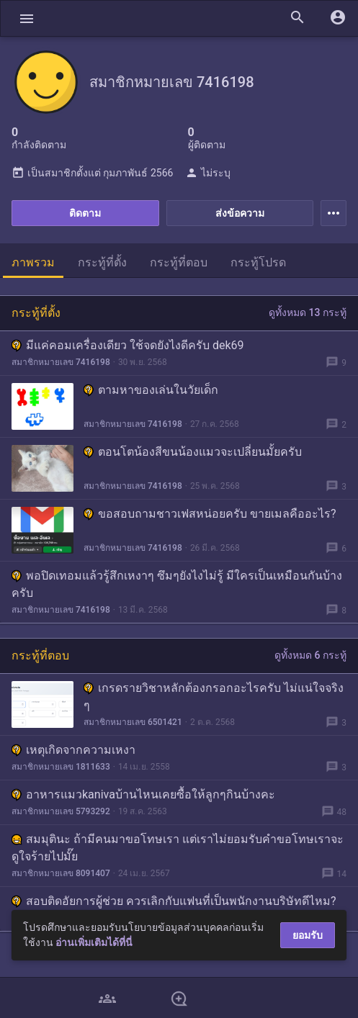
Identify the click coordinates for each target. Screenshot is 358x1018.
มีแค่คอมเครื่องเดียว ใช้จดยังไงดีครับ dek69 (128, 345)
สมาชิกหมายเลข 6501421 (133, 722)
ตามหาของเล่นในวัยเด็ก (151, 390)
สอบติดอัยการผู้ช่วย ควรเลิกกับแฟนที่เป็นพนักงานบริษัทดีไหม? (174, 901)
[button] (27, 18)
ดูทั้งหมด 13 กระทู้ (307, 312)
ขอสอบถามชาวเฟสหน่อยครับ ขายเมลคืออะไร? (210, 514)
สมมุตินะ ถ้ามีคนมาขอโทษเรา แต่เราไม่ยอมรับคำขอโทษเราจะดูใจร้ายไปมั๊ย (178, 847)
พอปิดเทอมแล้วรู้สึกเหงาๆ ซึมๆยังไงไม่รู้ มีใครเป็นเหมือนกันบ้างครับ (177, 584)
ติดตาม (85, 213)
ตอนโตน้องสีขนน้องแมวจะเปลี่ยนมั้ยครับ (193, 452)
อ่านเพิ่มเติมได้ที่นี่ (94, 942)
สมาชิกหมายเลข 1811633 (61, 767)
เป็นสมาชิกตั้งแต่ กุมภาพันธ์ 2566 (92, 173)
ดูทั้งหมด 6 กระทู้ (310, 655)
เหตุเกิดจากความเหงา (73, 750)
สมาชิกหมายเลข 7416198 (61, 362)
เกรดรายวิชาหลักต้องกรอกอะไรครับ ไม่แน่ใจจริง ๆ (214, 696)
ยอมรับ (307, 935)
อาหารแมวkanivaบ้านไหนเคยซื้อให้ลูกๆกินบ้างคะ (143, 794)
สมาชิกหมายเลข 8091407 (61, 873)
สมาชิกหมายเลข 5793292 (61, 811)
